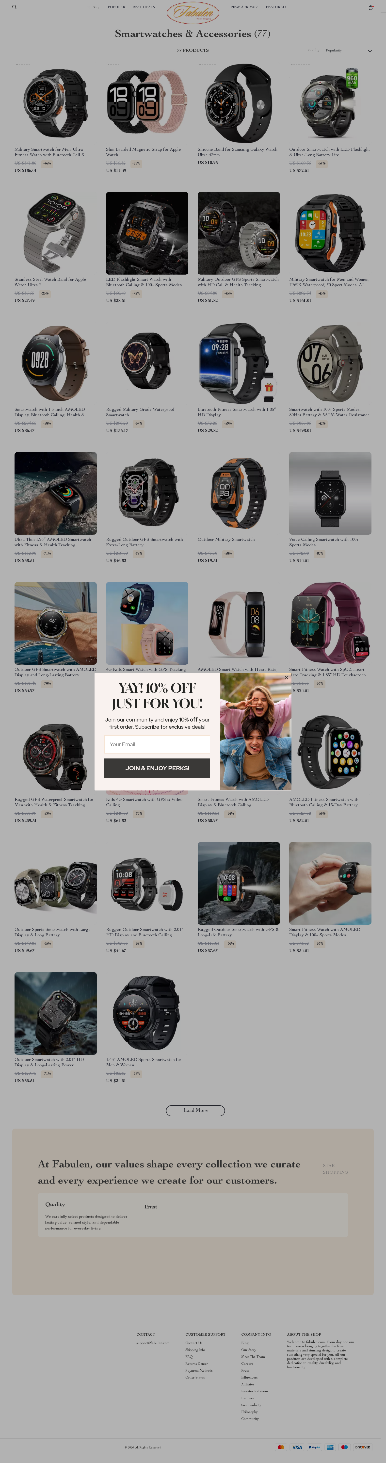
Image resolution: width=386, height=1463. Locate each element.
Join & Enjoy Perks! (157, 768)
